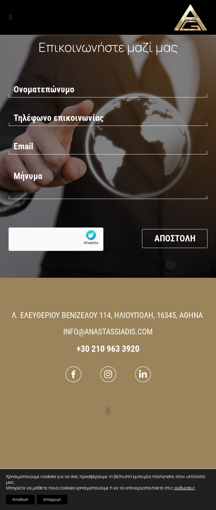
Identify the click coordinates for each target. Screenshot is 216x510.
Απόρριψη (52, 499)
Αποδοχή (20, 499)
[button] (11, 17)
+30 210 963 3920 (108, 349)
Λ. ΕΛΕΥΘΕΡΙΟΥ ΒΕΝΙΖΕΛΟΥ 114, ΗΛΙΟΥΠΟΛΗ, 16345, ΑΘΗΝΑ (107, 315)
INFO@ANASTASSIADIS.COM (108, 331)
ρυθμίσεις (184, 488)
